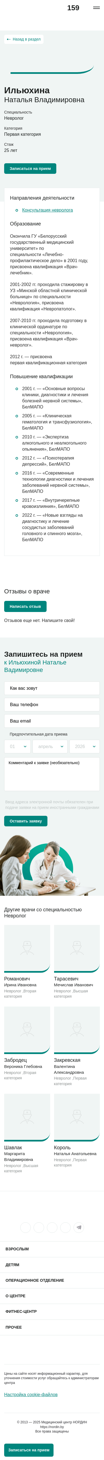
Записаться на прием (30, 168)
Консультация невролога (47, 210)
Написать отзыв (25, 606)
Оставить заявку (26, 821)
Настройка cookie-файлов (31, 1394)
